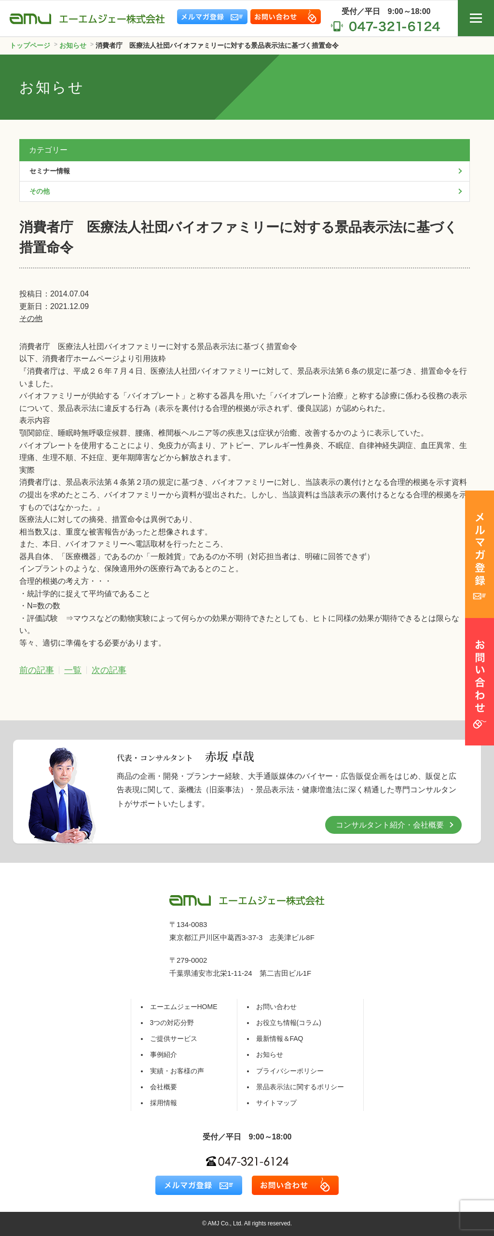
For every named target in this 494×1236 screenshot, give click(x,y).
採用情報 (163, 1103)
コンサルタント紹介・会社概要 (390, 825)
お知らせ (269, 1054)
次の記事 (109, 670)
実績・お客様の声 (177, 1071)
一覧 (73, 670)
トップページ (30, 45)
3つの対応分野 (172, 1022)
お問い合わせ (276, 1007)
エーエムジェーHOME (184, 1007)
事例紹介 (163, 1054)
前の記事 (36, 670)
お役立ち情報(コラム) (288, 1022)
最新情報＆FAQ (279, 1038)
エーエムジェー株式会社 (87, 19)
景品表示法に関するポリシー (300, 1087)
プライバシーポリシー (290, 1071)
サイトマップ (276, 1103)
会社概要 (163, 1087)
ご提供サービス (173, 1038)
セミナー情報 (49, 171)
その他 (30, 318)
